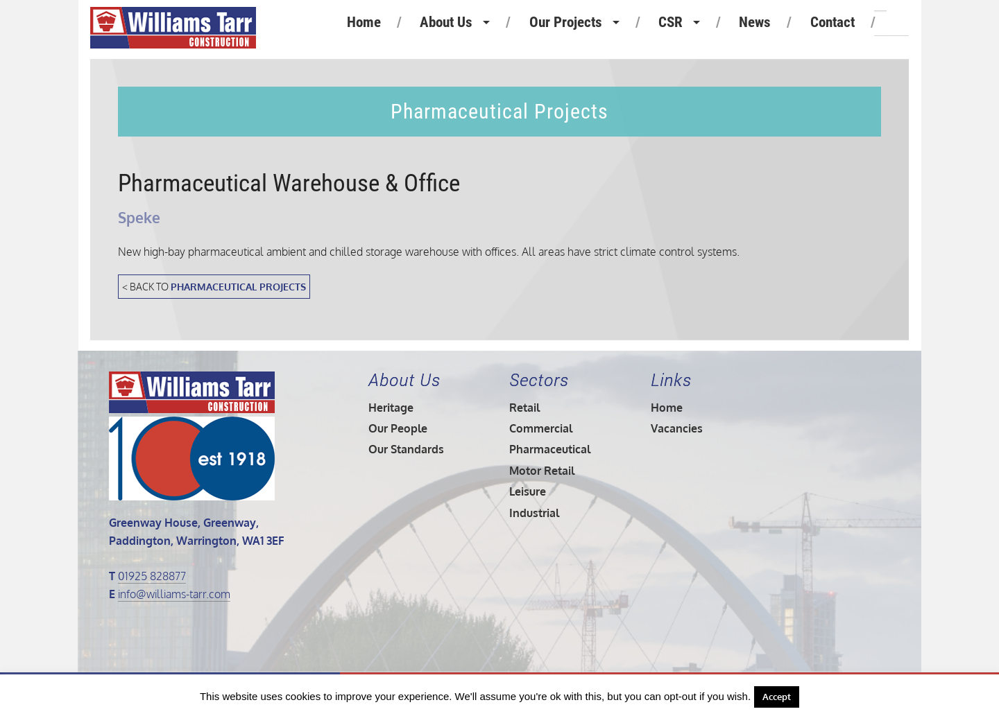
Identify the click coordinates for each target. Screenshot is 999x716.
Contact (832, 22)
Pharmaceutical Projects (238, 286)
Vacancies (677, 428)
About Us (446, 22)
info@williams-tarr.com (174, 594)
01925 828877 (152, 576)
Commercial (540, 428)
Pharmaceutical (549, 449)
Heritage (390, 407)
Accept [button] (776, 696)
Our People (397, 428)
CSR (670, 22)
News (755, 22)
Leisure (527, 491)
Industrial (534, 513)
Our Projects (565, 22)
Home (364, 22)
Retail (524, 407)
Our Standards (406, 449)
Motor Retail (541, 471)
